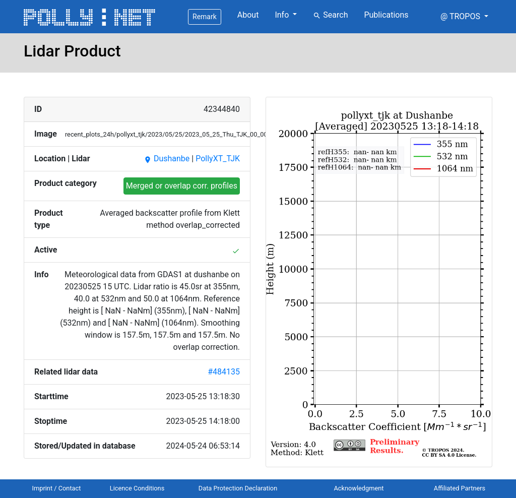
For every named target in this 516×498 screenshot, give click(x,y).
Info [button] (283, 15)
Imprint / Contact (56, 488)
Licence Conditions (137, 488)
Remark (204, 17)
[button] (464, 17)
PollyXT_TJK (218, 158)
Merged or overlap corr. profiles (181, 186)
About (248, 15)
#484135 (224, 372)
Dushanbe (166, 158)
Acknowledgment (358, 488)
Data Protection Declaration (238, 488)
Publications (386, 15)
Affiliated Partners (459, 488)
